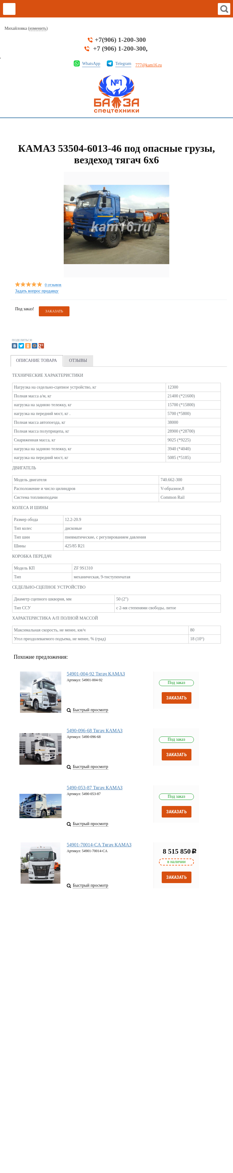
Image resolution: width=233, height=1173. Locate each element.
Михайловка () (26, 28)
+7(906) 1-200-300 (120, 39)
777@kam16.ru (148, 65)
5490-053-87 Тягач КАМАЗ (95, 789)
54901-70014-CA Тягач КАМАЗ (99, 846)
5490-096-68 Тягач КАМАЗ (95, 731)
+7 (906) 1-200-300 (119, 48)
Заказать (176, 698)
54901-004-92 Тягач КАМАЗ (96, 673)
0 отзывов (53, 285)
